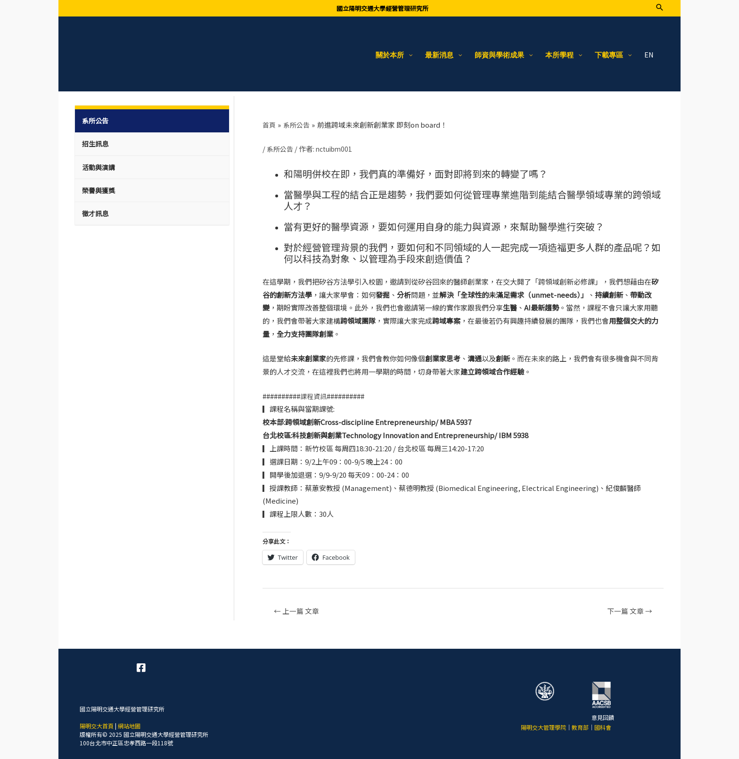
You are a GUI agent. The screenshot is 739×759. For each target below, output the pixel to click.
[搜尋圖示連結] (659, 7)
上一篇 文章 (298, 606)
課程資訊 (314, 391)
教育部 (580, 724)
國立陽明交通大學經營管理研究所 (382, 8)
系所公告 (281, 144)
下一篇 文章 (626, 606)
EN (649, 50)
